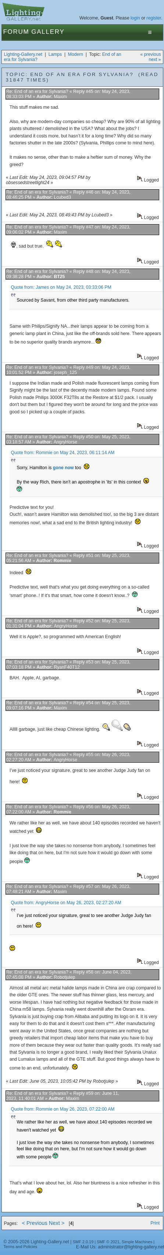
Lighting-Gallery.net (23, 54)
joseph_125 (65, 372)
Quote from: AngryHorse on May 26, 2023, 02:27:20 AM (66, 902)
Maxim (60, 96)
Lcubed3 (62, 197)
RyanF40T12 (66, 667)
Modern (75, 54)
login (135, 18)
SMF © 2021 (108, 1242)
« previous (150, 54)
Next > (57, 1223)
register (153, 18)
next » (155, 59)
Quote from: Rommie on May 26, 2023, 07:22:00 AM (63, 1109)
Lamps (55, 54)
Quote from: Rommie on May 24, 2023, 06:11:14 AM (63, 452)
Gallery (47, 31)
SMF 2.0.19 (83, 1242)
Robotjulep (64, 977)
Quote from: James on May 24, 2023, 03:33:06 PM (61, 287)
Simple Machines (137, 1242)
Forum (16, 31)
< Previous (34, 1223)
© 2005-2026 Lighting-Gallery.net (36, 1241)
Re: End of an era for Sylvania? (37, 91)
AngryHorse (65, 442)
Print (155, 1223)
